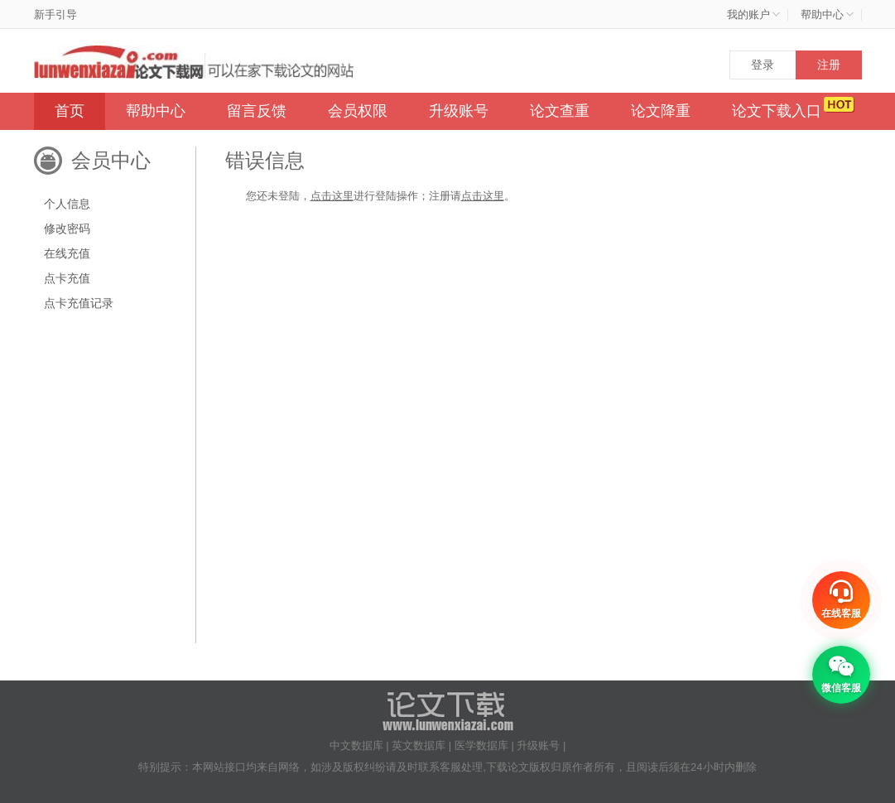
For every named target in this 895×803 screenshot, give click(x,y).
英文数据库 (418, 745)
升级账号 (458, 111)
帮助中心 (155, 111)
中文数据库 (356, 745)
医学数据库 (481, 745)
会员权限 (357, 111)
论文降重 (660, 111)
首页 (69, 111)
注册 (828, 64)
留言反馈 (256, 111)
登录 (762, 64)
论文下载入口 (776, 111)
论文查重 (559, 111)
